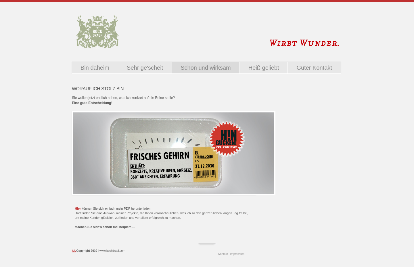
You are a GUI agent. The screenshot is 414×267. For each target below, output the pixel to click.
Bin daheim (94, 68)
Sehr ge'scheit (145, 68)
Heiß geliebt (263, 68)
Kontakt (223, 254)
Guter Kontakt (314, 68)
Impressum (237, 254)
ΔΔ (74, 250)
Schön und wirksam (206, 68)
